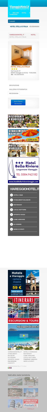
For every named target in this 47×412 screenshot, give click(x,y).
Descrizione (14, 85)
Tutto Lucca (30, 398)
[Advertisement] (23, 251)
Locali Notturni (30, 357)
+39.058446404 (34, 26)
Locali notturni (20, 209)
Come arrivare (19, 219)
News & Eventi (29, 361)
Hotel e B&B (18, 195)
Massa (31, 386)
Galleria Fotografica (18, 89)
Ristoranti (18, 205)
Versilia (15, 386)
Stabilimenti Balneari (22, 200)
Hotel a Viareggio (30, 352)
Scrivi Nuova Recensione (18, 102)
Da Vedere (17, 224)
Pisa (15, 409)
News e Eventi (19, 229)
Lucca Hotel (15, 398)
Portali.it (30, 409)
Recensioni (13, 93)
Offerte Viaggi (19, 214)
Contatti (11, 363)
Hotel (33, 35)
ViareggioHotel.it (16, 35)
